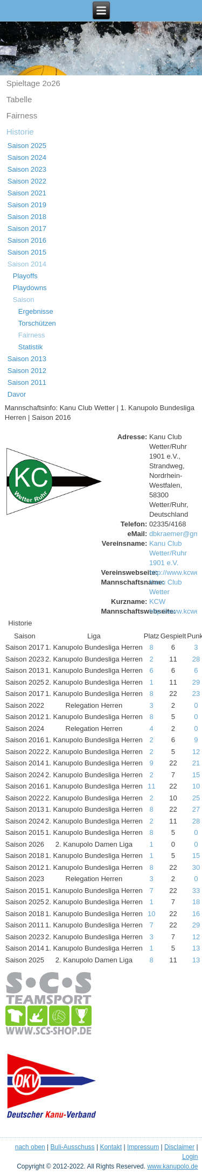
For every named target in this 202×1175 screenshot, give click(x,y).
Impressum (143, 1147)
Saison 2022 (27, 181)
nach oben (30, 1147)
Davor (17, 394)
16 (196, 914)
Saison (23, 299)
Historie (20, 131)
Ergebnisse (35, 311)
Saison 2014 (27, 264)
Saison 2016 (27, 240)
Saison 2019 (27, 205)
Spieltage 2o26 (33, 83)
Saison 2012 (27, 371)
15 (196, 775)
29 (196, 682)
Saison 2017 (27, 228)
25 (196, 798)
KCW (157, 601)
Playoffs (25, 276)
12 (196, 752)
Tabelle (19, 99)
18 (196, 902)
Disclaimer (179, 1147)
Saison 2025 (27, 146)
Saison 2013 (27, 359)
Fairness (22, 115)
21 (196, 763)
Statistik (30, 347)
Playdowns (30, 288)
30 (196, 867)
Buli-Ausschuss (73, 1147)
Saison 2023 (27, 169)
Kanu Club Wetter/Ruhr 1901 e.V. (168, 553)
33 (196, 890)
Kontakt (111, 1147)
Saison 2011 (27, 382)
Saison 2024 (27, 157)
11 (151, 786)
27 (196, 809)
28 (196, 659)
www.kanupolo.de (172, 1166)
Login (190, 1156)
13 (196, 948)
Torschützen (37, 323)
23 (196, 693)
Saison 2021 (27, 193)
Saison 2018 (27, 217)
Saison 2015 (27, 252)
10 (196, 786)
